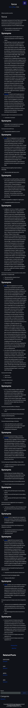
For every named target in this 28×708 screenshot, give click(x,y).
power (5, 540)
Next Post (14, 648)
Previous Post (14, 645)
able (4, 680)
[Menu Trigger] (25, 3)
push (5, 138)
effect (5, 584)
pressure (6, 94)
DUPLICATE (6, 659)
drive (5, 285)
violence (6, 517)
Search (2, 690)
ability (4, 673)
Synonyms (2, 699)
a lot (4, 666)
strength (6, 437)
